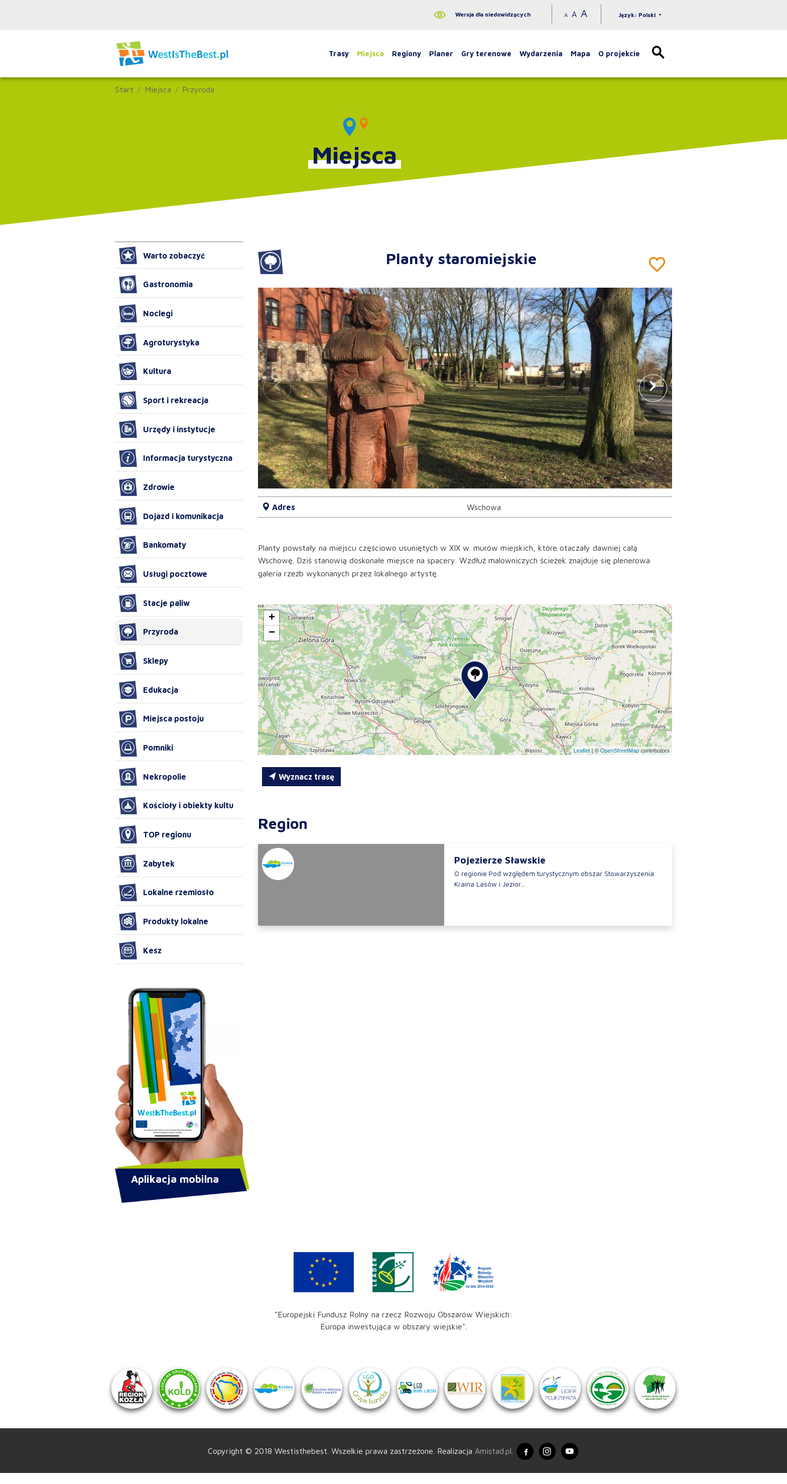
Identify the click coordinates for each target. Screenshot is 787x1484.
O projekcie (619, 53)
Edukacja (148, 690)
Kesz (140, 950)
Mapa (580, 53)
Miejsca (370, 53)
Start (124, 89)
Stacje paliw (154, 603)
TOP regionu (155, 834)
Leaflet (582, 751)
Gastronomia (156, 284)
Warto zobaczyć (162, 255)
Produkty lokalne (163, 921)
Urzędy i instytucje (167, 429)
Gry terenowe (486, 53)
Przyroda (198, 89)
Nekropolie (152, 777)
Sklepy (143, 661)
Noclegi (146, 313)
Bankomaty (152, 545)
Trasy (339, 53)
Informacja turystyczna (175, 458)
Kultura (145, 371)
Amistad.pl (487, 1460)
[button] (653, 388)
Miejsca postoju (161, 719)
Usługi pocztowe (163, 574)
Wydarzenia (541, 53)
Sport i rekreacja (163, 400)
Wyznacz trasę (301, 776)
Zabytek (147, 863)
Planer (441, 53)
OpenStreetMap (619, 751)
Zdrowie (147, 487)
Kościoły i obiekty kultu (176, 806)
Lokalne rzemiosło (166, 893)
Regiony (406, 53)
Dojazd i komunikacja (171, 516)
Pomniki (146, 747)
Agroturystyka (159, 342)
